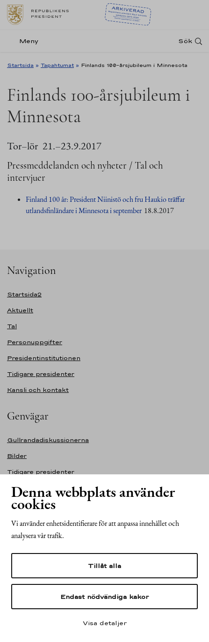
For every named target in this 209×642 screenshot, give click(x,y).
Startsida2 (24, 294)
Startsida (20, 65)
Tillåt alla (104, 565)
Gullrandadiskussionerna (48, 440)
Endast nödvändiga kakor (104, 596)
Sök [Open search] (185, 40)
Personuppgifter (34, 342)
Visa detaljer (105, 623)
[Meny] (25, 41)
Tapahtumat (57, 65)
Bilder (17, 456)
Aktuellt (20, 310)
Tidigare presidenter (40, 374)
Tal (12, 326)
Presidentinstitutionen (43, 358)
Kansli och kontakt (38, 390)
